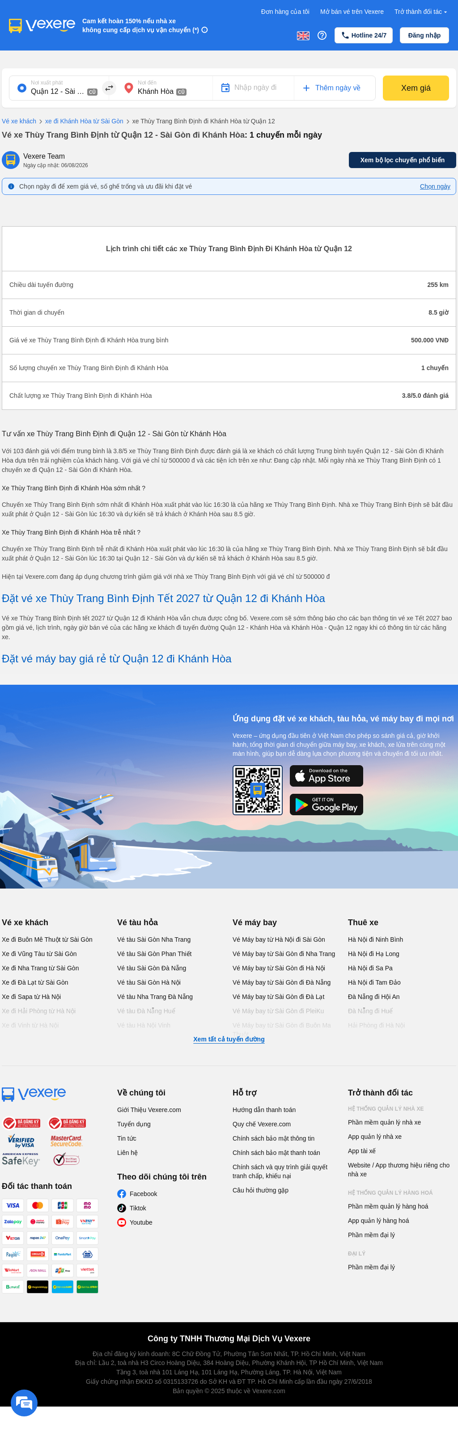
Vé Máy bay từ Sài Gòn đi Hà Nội (279, 968)
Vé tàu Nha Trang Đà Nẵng (155, 996)
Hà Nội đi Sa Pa (370, 968)
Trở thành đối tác (421, 12)
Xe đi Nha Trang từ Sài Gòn (40, 968)
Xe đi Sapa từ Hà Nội (31, 996)
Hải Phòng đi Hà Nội (376, 1025)
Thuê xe (363, 922)
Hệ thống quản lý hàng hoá (390, 1193)
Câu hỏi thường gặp (260, 1190)
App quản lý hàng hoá (378, 1220)
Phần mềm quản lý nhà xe (384, 1122)
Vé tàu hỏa (137, 922)
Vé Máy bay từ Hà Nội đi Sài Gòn (279, 939)
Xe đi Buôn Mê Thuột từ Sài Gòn (47, 939)
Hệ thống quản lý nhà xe (386, 1109)
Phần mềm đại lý (371, 1235)
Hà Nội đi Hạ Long (373, 953)
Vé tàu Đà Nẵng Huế (146, 1011)
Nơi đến (147, 83)
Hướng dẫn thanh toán (264, 1109)
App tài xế (362, 1150)
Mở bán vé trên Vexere (352, 11)
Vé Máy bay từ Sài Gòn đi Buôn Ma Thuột (282, 1030)
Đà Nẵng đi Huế (370, 1011)
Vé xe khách (19, 121)
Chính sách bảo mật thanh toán (276, 1152)
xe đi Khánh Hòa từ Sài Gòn (79, 121)
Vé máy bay (255, 922)
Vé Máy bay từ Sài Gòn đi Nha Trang (284, 953)
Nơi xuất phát (47, 83)
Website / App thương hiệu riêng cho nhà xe (399, 1170)
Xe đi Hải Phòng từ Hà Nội (39, 1011)
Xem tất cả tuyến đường (228, 1039)
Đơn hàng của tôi (285, 11)
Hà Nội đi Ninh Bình (375, 939)
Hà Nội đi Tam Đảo (374, 982)
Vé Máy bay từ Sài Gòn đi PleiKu (278, 1011)
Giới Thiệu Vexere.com (149, 1109)
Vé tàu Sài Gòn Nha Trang (154, 939)
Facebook (143, 1193)
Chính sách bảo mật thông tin (273, 1138)
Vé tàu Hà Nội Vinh (143, 1025)
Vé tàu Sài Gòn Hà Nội (149, 982)
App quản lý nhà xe (375, 1136)
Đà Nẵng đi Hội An (374, 996)
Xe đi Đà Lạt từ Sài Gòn (35, 982)
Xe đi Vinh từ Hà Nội (30, 1025)
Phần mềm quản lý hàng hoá (388, 1206)
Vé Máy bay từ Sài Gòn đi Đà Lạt (278, 996)
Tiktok (138, 1208)
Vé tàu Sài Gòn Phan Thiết (154, 953)
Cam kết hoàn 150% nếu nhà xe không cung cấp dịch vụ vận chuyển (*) (140, 25)
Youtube (141, 1222)
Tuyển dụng (134, 1124)
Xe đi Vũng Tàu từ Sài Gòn (39, 953)
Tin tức (126, 1138)
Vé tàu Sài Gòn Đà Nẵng (151, 968)
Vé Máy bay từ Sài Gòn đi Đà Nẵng (282, 982)
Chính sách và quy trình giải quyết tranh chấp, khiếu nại (280, 1171)
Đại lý (356, 1254)
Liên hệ (127, 1152)
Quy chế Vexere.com (262, 1124)
